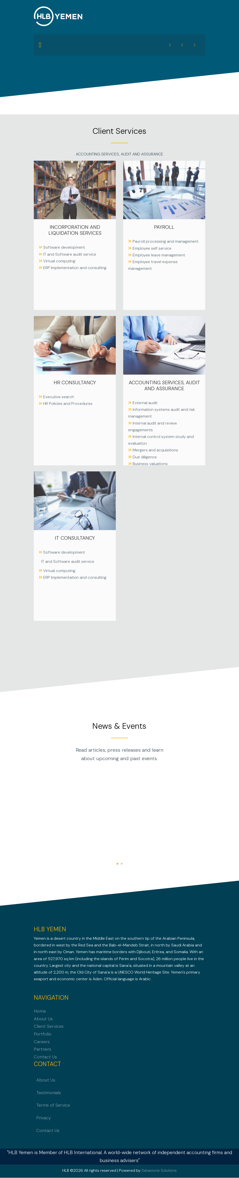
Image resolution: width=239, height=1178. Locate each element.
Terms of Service (53, 1106)
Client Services (49, 1027)
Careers (42, 1042)
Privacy (43, 1118)
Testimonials (48, 1093)
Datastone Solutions (159, 1170)
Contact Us (45, 1057)
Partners (42, 1049)
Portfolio (42, 1034)
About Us (43, 1019)
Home (40, 1011)
